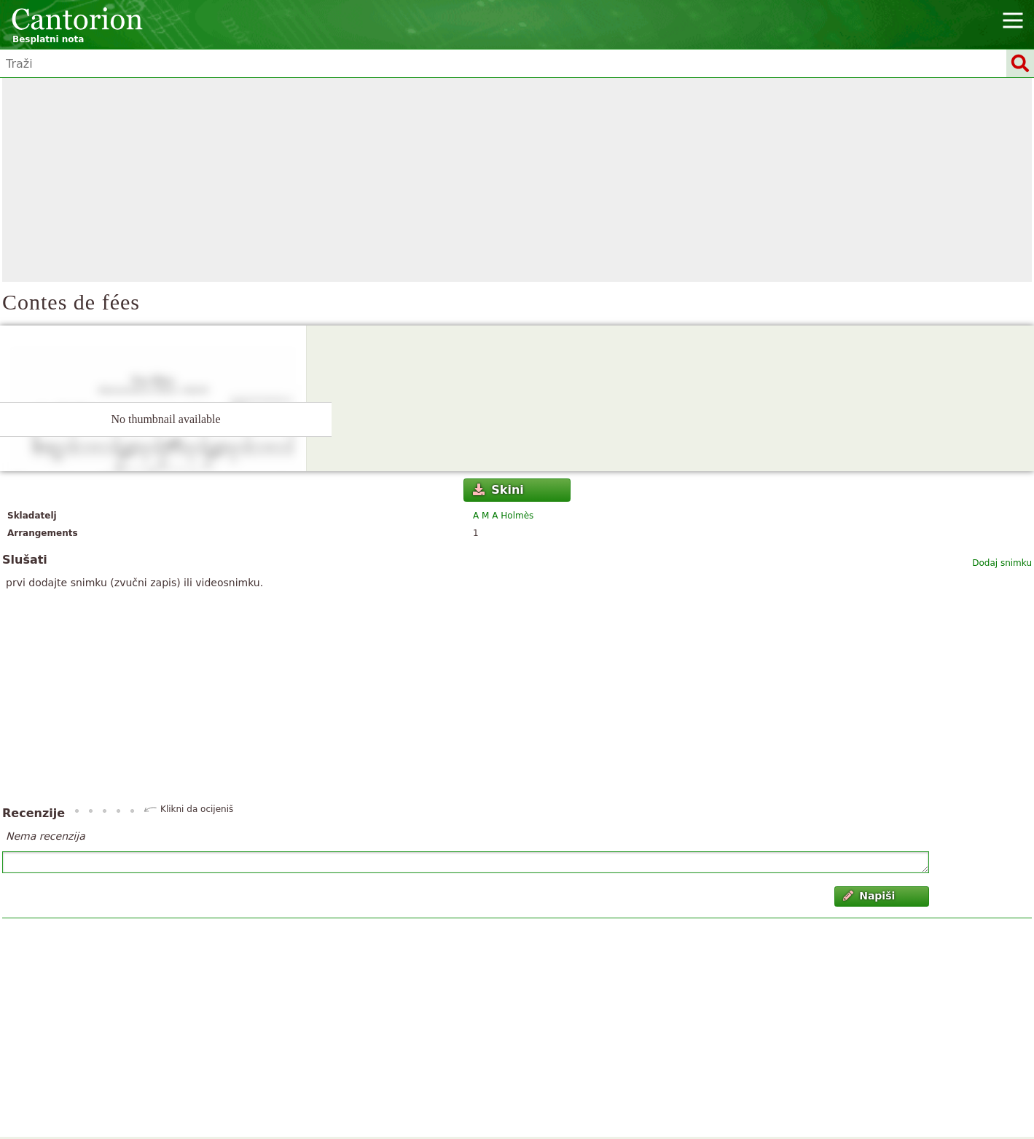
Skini (498, 490)
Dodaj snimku (1002, 563)
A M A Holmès (503, 516)
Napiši (869, 896)
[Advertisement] (517, 180)
